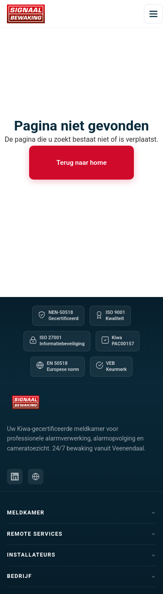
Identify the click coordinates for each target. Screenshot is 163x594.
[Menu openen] (153, 13)
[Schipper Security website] (35, 476)
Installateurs (81, 554)
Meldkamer (81, 512)
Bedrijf (81, 576)
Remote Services (81, 534)
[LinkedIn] (15, 476)
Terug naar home (82, 163)
